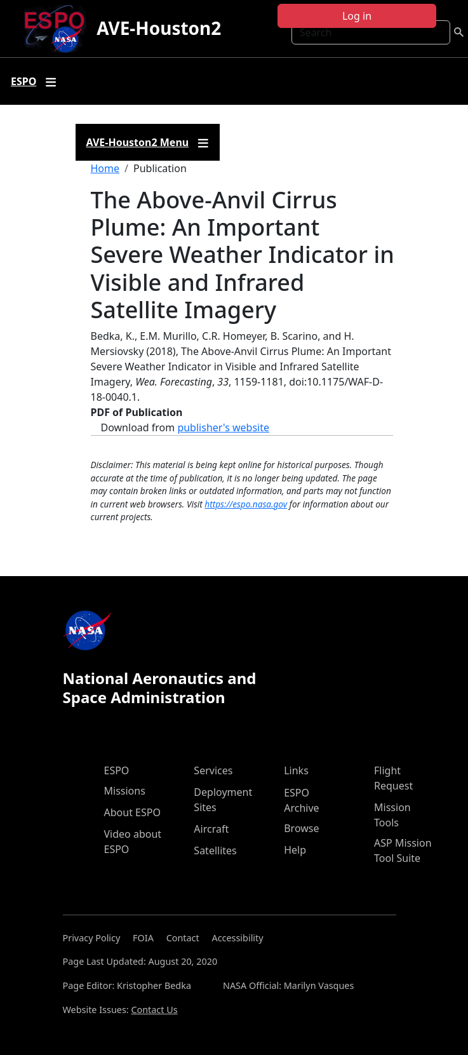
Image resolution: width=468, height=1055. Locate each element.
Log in (356, 16)
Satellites (215, 850)
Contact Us (154, 1010)
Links (296, 770)
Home (105, 168)
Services (213, 770)
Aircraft (211, 829)
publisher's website (223, 427)
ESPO (117, 770)
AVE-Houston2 (159, 28)
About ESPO (132, 812)
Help (295, 850)
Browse (301, 828)
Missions (124, 791)
